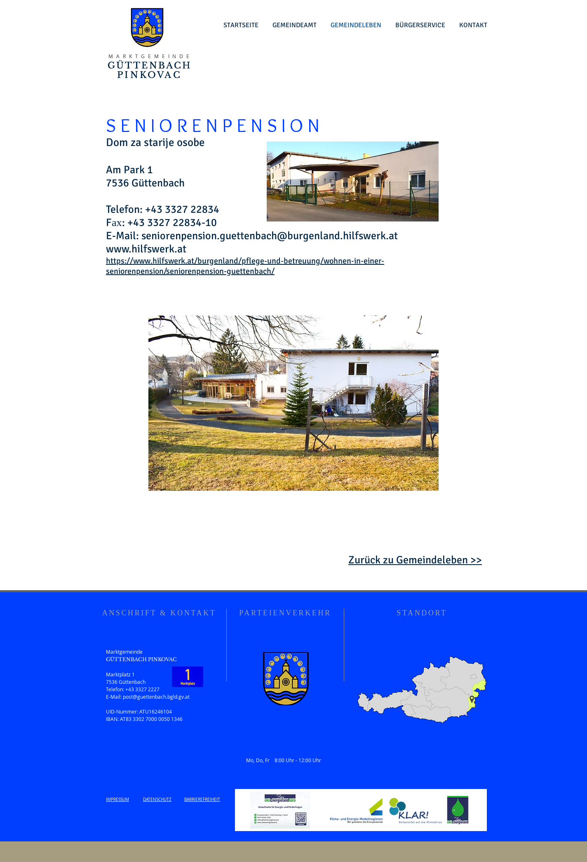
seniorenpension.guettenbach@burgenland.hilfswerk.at (269, 236)
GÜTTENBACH (150, 65)
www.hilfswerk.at (146, 249)
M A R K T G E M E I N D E (149, 56)
